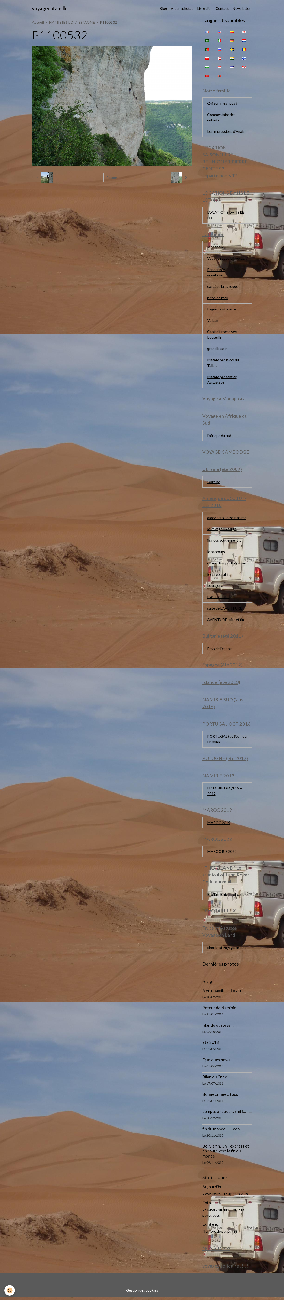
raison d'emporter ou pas (226, 564)
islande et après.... (218, 1028)
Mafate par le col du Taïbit (223, 364)
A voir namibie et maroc (223, 993)
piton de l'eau (217, 298)
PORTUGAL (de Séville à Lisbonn (227, 741)
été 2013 (210, 1045)
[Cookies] (10, 1290)
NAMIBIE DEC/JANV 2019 (225, 793)
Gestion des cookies (142, 1293)
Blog (163, 8)
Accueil (38, 22)
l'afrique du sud (219, 436)
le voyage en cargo (222, 530)
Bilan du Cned (214, 1080)
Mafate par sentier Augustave (222, 380)
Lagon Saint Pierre (221, 309)
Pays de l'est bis (219, 650)
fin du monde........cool (221, 1131)
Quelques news (216, 1062)
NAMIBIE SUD (61, 22)
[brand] (49, 8)
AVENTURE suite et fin (225, 621)
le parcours (216, 553)
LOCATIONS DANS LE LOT (225, 215)
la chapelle (215, 247)
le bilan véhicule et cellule (227, 897)
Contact (222, 8)
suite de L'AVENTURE (224, 610)
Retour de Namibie (219, 1011)
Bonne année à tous (220, 1097)
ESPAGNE (86, 22)
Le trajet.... (215, 587)
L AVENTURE (218, 598)
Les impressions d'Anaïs (226, 131)
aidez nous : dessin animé (226, 519)
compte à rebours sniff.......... (227, 1114)
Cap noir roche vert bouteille (222, 335)
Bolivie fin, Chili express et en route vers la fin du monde (225, 1154)
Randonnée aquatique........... (219, 273)
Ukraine (213, 483)
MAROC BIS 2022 (222, 854)
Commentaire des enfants (221, 117)
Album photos (182, 8)
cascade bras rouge (222, 287)
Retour (111, 177)
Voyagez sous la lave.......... (227, 258)
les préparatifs (218, 576)
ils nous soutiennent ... (224, 542)
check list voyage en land (226, 950)
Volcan (212, 321)
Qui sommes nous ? (222, 103)
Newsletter (241, 8)
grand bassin (217, 349)
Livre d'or (204, 8)
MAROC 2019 (218, 825)
